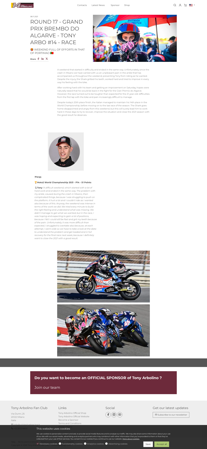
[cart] (185, 5)
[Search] (174, 5)
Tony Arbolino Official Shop (72, 413)
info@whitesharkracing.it (25, 424)
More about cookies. (131, 439)
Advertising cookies (117, 444)
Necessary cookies (48, 444)
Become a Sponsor (68, 420)
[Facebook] (38, 58)
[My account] (180, 5)
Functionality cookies (72, 444)
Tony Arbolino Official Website (73, 416)
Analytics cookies (95, 444)
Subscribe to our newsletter (171, 415)
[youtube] (119, 414)
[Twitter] (47, 58)
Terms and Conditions (69, 423)
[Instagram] (114, 414)
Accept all (162, 444)
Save (148, 444)
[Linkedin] (42, 58)
